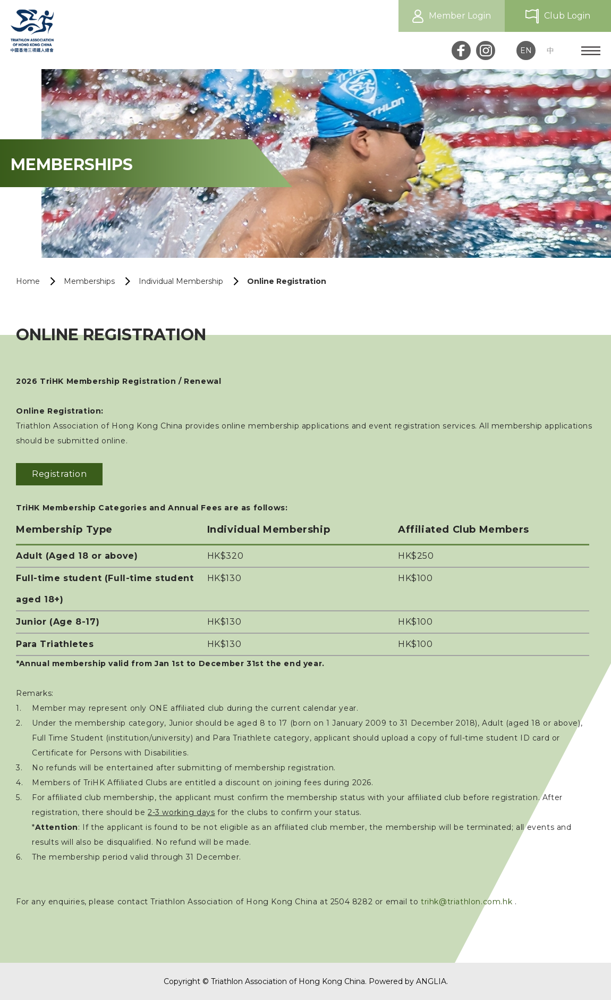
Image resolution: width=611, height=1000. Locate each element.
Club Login (567, 16)
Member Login (460, 16)
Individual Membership (181, 281)
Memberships (89, 281)
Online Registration (286, 281)
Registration (59, 474)
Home (28, 281)
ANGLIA (431, 981)
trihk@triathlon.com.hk (466, 901)
